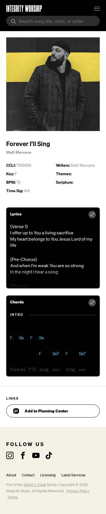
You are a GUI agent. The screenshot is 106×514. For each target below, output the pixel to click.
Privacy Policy (78, 491)
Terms (12, 497)
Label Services (73, 475)
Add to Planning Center (40, 411)
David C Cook (35, 484)
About (11, 475)
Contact (28, 475)
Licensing (48, 475)
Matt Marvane (18, 152)
